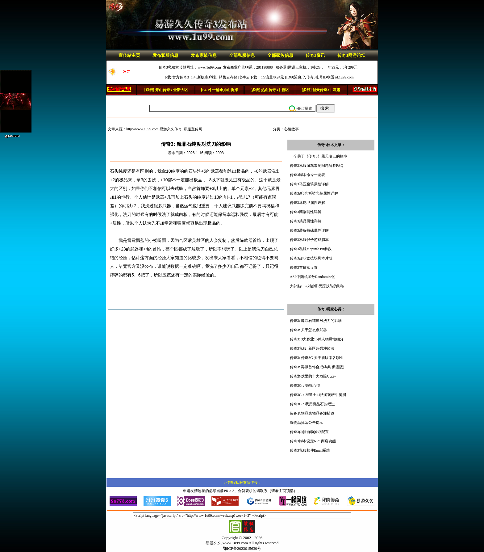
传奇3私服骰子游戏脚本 (309, 240)
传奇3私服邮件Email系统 (310, 450)
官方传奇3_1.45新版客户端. (194, 77)
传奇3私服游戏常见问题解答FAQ (316, 165)
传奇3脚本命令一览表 (307, 175)
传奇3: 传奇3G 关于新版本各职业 (317, 358)
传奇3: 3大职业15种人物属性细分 (317, 339)
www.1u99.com (209, 67)
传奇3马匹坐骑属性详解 (309, 184)
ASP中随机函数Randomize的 (313, 277)
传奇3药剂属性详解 (305, 212)
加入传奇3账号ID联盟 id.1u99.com (326, 77)
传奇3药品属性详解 (305, 221)
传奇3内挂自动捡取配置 (309, 432)
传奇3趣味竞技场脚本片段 (311, 258)
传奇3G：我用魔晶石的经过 (312, 404)
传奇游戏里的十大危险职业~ (313, 376)
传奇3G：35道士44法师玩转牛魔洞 (318, 395)
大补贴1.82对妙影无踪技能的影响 (317, 286)
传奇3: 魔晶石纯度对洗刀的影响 (316, 320)
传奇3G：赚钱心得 (305, 385)
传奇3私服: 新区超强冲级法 (312, 348)
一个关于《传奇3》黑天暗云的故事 (318, 156)
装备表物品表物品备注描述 (312, 413)
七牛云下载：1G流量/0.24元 (261, 77)
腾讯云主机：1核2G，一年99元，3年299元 (322, 67)
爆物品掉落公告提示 (306, 422)
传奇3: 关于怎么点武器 (308, 330)
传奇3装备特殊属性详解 (309, 230)
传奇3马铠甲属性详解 (307, 202)
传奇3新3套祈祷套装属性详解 (314, 193)
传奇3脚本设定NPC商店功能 (313, 441)
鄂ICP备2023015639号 (242, 548)
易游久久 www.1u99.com (227, 543)
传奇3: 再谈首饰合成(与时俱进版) (317, 367)
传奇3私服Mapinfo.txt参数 (311, 249)
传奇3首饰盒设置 (304, 267)
